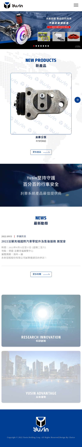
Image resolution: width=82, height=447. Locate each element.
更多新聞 (37, 274)
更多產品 (37, 152)
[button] (33, 46)
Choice (72, 437)
